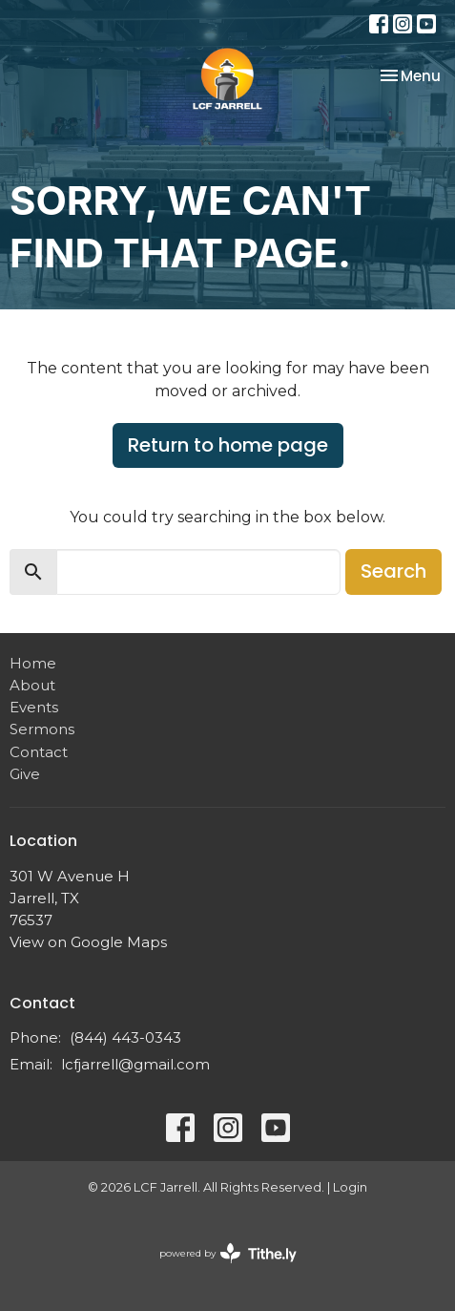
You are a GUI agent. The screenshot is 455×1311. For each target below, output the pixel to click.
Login (350, 1187)
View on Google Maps (88, 942)
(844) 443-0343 (125, 1037)
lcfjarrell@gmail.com (135, 1064)
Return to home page (228, 445)
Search (393, 571)
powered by (228, 1253)
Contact (39, 752)
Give (25, 774)
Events (34, 707)
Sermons (42, 729)
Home (33, 663)
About (32, 685)
